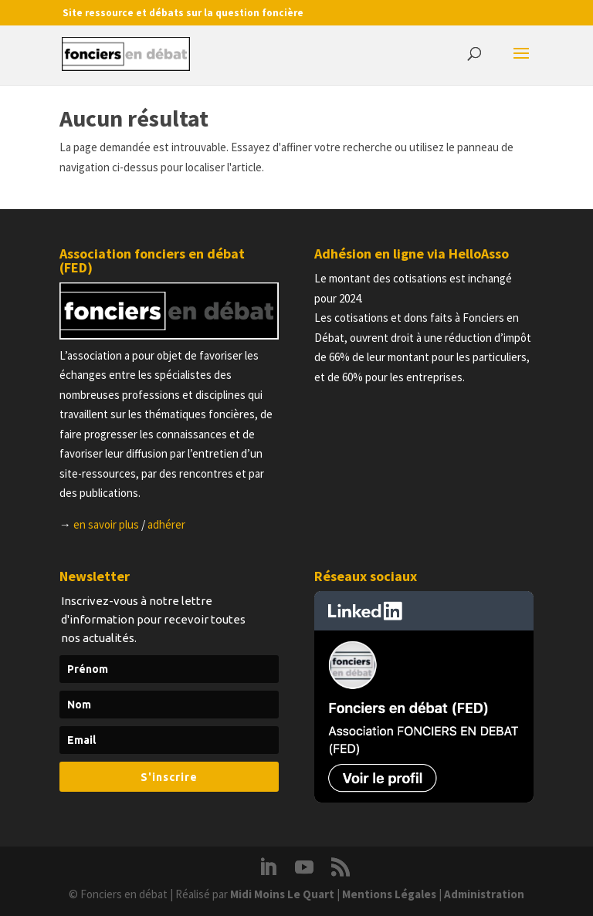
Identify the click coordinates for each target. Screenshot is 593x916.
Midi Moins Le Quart (282, 894)
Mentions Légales (389, 894)
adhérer (166, 524)
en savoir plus (106, 524)
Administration (484, 894)
